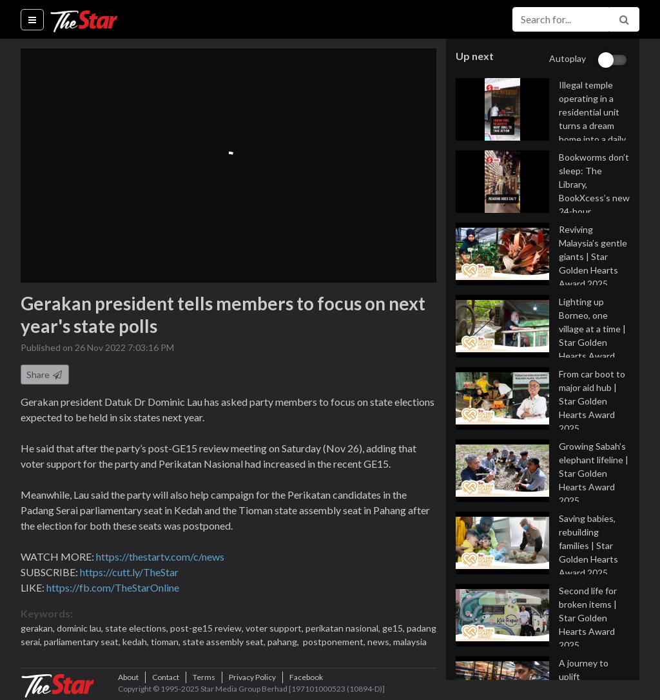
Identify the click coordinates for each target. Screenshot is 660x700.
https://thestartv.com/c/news (160, 556)
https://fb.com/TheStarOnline (112, 587)
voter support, (276, 628)
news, (380, 641)
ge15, (394, 628)
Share (44, 374)
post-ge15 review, (208, 628)
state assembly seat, (224, 641)
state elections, (137, 628)
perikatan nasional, (344, 628)
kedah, (136, 641)
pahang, (284, 641)
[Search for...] (560, 19)
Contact (165, 677)
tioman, (166, 641)
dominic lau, (81, 628)
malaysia (410, 641)
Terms (204, 677)
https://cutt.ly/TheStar (129, 572)
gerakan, (39, 628)
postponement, (334, 641)
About (128, 677)
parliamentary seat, (83, 641)
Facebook (306, 677)
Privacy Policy (252, 677)
